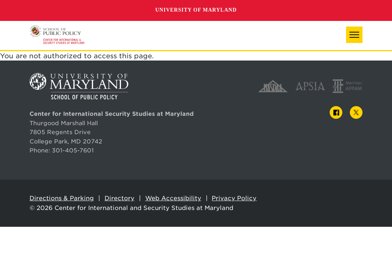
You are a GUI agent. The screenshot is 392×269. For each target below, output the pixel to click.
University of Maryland (196, 10)
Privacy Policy (234, 198)
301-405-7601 (73, 150)
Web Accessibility (173, 198)
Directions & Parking (61, 198)
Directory (119, 198)
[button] (354, 35)
